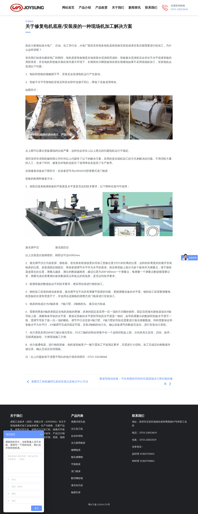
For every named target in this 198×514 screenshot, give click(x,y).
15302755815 (147, 453)
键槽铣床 (76, 449)
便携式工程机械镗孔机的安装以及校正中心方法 (56, 381)
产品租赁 (101, 7)
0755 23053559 (148, 439)
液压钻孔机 (77, 485)
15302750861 (147, 460)
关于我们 (118, 7)
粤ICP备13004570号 (99, 504)
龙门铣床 (76, 471)
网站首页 (68, 7)
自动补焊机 (77, 435)
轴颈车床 (76, 492)
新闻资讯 (134, 7)
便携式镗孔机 (78, 421)
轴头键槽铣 (77, 456)
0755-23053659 (179, 9)
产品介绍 (85, 7)
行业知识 (29, 21)
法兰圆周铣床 (78, 442)
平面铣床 (76, 464)
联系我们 (151, 7)
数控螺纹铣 (77, 478)
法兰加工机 (77, 428)
